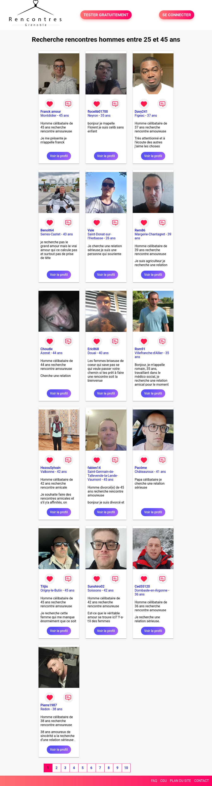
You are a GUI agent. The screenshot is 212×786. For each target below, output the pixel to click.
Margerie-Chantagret (150, 234)
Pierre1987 (49, 705)
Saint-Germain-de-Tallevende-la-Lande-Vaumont (103, 476)
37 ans (152, 115)
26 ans (111, 238)
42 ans (62, 472)
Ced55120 (142, 586)
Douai (92, 353)
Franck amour (51, 112)
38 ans (57, 709)
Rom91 (140, 349)
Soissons (94, 590)
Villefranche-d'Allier (149, 353)
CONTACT (201, 781)
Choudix (47, 349)
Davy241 (141, 112)
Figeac (140, 115)
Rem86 (140, 230)
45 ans (64, 115)
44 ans (58, 353)
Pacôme (141, 468)
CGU (163, 781)
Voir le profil (59, 156)
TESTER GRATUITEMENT (106, 14)
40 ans (104, 353)
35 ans (106, 115)
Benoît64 (47, 230)
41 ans (161, 472)
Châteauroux (144, 472)
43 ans (68, 234)
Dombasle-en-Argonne (151, 590)
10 (126, 768)
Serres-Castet (50, 234)
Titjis (44, 586)
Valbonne (47, 472)
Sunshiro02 (96, 586)
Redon (45, 709)
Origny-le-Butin (51, 590)
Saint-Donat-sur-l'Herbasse (99, 236)
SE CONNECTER (176, 14)
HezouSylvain (51, 468)
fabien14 (94, 468)
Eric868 (93, 349)
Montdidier (49, 115)
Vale (91, 230)
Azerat (45, 353)
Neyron (93, 115)
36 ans (140, 594)
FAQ (154, 781)
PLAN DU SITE (180, 781)
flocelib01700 (98, 112)
